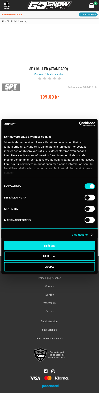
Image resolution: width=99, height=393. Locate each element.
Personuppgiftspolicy (49, 278)
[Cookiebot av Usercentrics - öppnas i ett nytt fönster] (79, 124)
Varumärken (49, 303)
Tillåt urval (49, 256)
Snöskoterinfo (49, 329)
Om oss (50, 311)
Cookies (49, 286)
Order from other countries (49, 338)
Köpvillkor (50, 294)
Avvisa (49, 266)
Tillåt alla (49, 245)
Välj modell (88, 14)
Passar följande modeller (48, 74)
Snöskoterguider (49, 321)
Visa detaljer (80, 234)
